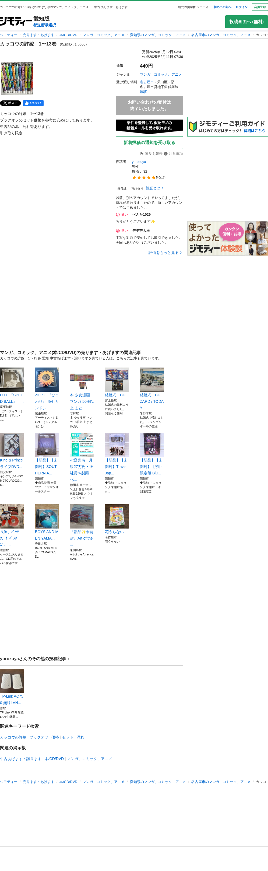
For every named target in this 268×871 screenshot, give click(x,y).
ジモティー (8, 35)
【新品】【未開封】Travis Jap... (117, 454)
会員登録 (260, 7)
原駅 (143, 92)
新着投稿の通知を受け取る (149, 142)
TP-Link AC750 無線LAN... (12, 687)
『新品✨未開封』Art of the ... (82, 525)
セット (67, 737)
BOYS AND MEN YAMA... (47, 522)
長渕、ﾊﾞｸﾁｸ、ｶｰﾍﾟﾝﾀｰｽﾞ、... (12, 525)
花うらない (117, 519)
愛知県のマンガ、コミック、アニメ (158, 35)
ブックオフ (39, 737)
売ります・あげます (38, 35)
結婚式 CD (117, 382)
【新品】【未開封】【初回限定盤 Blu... (152, 454)
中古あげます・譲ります (20, 759)
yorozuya (139, 162)
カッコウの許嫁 (13, 737)
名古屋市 (147, 82)
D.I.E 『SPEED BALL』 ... (12, 386)
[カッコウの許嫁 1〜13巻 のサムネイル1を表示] (17, 78)
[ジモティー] (16, 22)
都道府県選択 (44, 25)
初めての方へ (222, 7)
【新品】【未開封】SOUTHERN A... (47, 454)
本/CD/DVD (68, 35)
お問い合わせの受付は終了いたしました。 (149, 105)
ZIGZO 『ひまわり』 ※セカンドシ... (47, 389)
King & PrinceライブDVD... (12, 451)
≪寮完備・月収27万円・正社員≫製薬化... (82, 457)
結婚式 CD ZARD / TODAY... (152, 389)
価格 (55, 737)
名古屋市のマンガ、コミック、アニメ (221, 35)
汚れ (80, 737)
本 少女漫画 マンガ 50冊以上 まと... (82, 389)
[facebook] (33, 103)
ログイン (242, 7)
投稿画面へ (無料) (247, 21)
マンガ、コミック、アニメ (104, 35)
